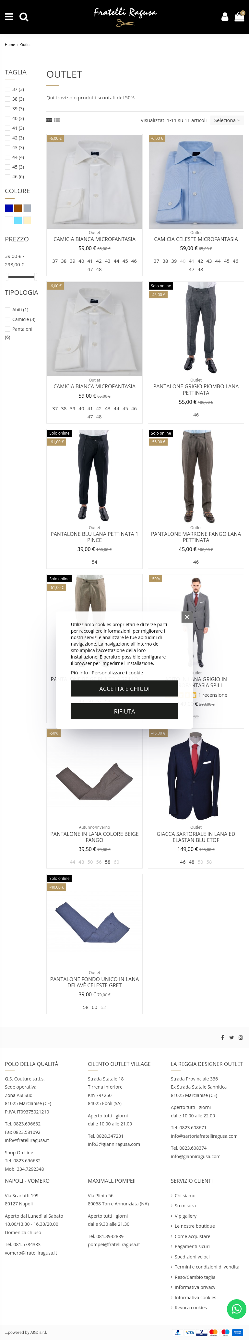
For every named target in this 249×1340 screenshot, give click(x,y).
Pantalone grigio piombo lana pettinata (196, 389)
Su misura (185, 1205)
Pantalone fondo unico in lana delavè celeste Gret (94, 982)
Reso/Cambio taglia (195, 1277)
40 (18, 118)
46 (18, 176)
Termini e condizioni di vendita (207, 1267)
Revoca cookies (191, 1307)
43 (18, 147)
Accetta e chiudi (124, 688)
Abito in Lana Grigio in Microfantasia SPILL (196, 682)
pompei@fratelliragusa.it (114, 1244)
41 (18, 128)
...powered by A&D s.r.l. (26, 1332)
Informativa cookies (195, 1297)
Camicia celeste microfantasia (196, 239)
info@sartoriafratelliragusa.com (204, 1136)
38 (18, 99)
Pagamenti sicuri (192, 1246)
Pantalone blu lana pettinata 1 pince (94, 537)
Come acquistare (192, 1236)
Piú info (79, 672)
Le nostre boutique (195, 1226)
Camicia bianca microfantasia (94, 239)
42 (18, 138)
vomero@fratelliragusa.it (31, 1253)
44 (18, 157)
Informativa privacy (195, 1287)
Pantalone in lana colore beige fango (94, 837)
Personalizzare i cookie (117, 672)
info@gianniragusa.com (195, 1156)
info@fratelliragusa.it (27, 1140)
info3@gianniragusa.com (114, 1144)
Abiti (20, 309)
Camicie (23, 319)
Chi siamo (185, 1195)
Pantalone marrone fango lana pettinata (196, 537)
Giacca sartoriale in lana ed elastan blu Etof (196, 837)
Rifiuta (124, 711)
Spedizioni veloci (192, 1257)
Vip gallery (185, 1216)
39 (18, 108)
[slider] (7, 277)
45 (18, 167)
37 (18, 89)
